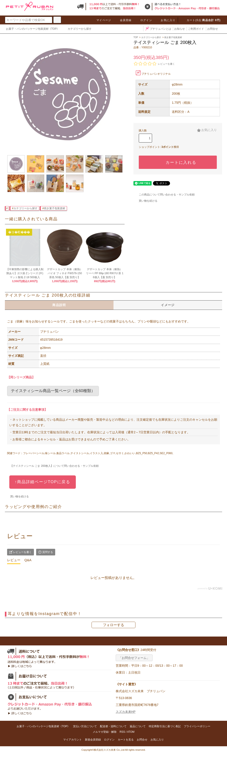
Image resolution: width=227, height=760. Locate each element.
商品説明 (59, 305)
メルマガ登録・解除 (105, 731)
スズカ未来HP (125, 711)
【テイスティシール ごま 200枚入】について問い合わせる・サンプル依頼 (52, 465)
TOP (135, 37)
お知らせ (179, 28)
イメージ (168, 305)
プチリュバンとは (158, 28)
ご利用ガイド (196, 28)
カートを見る (126, 739)
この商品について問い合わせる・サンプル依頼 (164, 194)
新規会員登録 (93, 739)
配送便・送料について (113, 726)
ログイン (143, 20)
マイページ (101, 20)
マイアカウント (72, 739)
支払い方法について (85, 726)
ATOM (130, 731)
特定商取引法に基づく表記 (165, 726)
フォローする (113, 625)
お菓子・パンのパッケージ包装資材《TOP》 (32, 28)
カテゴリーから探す (77, 29)
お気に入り (165, 20)
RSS (122, 731)
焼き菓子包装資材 (54, 208)
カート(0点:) (201, 20)
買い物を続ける (145, 200)
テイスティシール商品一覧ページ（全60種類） (53, 391)
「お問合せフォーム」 (134, 658)
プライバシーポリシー (197, 726)
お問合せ (212, 28)
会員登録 (123, 20)
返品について (138, 726)
